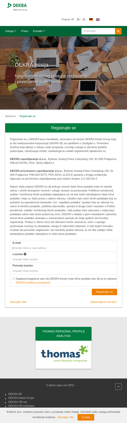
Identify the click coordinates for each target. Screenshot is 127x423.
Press (24, 18)
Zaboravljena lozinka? (103, 288)
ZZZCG (13, 405)
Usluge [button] (10, 18)
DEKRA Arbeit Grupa (21, 385)
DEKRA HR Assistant (21, 393)
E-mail (17, 229)
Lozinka (19, 241)
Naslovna (10, 103)
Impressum (15, 401)
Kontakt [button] (39, 18)
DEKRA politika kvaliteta (23, 397)
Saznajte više (18, 288)
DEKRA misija (47, 50)
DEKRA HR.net (17, 389)
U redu (86, 417)
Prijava (90, 6)
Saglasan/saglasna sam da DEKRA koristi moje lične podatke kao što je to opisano (65, 268)
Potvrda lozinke (23, 252)
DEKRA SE (15, 381)
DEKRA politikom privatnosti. (33, 269)
